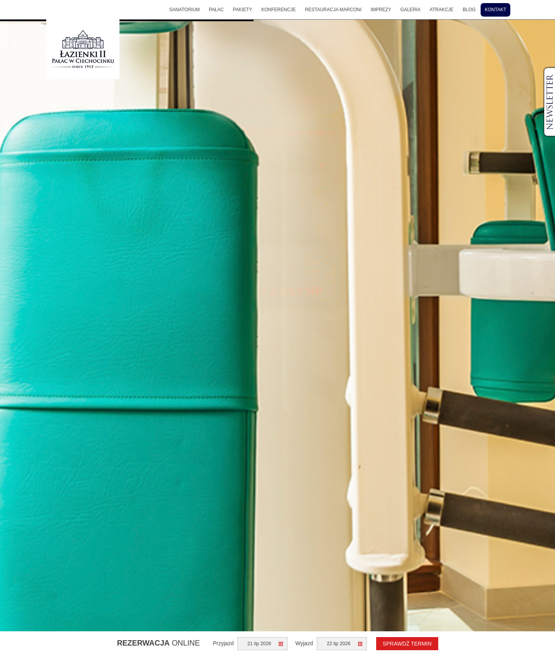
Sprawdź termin (407, 644)
